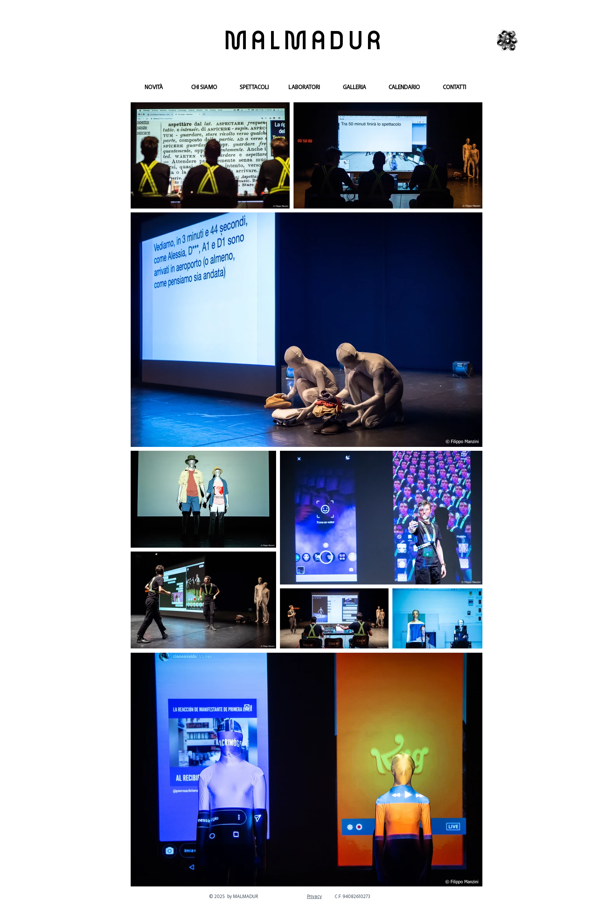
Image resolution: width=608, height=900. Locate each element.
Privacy (314, 896)
